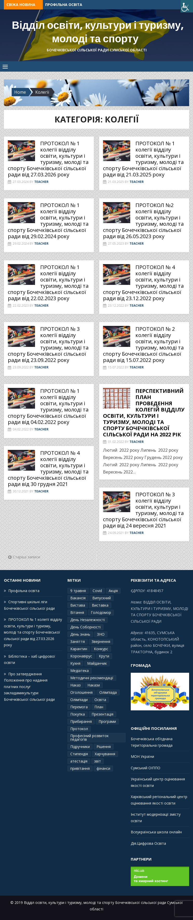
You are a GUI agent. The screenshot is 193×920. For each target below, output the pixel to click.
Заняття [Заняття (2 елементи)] (77, 641)
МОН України (142, 756)
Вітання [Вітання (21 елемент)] (77, 612)
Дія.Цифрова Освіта (148, 843)
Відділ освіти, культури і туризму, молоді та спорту (98, 32)
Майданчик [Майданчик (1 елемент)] (97, 663)
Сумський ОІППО (145, 767)
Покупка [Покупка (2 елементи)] (77, 714)
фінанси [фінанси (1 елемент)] (103, 768)
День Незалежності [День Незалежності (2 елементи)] (87, 619)
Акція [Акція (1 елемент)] (113, 590)
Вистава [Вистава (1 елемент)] (77, 605)
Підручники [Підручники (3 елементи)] (80, 746)
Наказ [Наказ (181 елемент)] (75, 685)
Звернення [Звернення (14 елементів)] (101, 641)
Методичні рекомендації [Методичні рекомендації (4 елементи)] (91, 677)
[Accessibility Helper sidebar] (187, 6)
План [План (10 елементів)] (98, 706)
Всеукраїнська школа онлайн (156, 831)
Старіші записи (26, 556)
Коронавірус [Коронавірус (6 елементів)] (81, 656)
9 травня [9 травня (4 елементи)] (78, 590)
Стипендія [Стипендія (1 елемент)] (79, 753)
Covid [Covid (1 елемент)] (97, 590)
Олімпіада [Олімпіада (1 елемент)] (108, 692)
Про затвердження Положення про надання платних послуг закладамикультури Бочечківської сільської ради (29, 686)
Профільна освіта (63, 4)
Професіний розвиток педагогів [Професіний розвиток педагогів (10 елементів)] (89, 737)
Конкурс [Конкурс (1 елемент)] (101, 648)
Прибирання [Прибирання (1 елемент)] (81, 721)
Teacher (41, 182)
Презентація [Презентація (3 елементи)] (102, 714)
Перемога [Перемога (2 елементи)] (79, 706)
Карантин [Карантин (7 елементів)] (78, 648)
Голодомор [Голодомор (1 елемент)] (101, 612)
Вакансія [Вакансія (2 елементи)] (78, 597)
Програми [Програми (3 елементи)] (107, 721)
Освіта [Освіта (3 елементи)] (100, 699)
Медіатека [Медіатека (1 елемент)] (79, 670)
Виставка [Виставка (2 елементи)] (100, 605)
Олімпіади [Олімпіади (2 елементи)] (79, 699)
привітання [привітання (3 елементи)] (80, 768)
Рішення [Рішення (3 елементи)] (103, 746)
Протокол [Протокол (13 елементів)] (79, 728)
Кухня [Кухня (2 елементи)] (75, 663)
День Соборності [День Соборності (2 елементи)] (85, 626)
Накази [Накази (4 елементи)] (93, 685)
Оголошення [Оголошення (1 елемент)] (81, 692)
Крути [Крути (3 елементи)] (104, 656)
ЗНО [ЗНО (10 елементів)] (101, 634)
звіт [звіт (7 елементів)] (97, 761)
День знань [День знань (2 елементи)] (80, 634)
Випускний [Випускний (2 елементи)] (101, 597)
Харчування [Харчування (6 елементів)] (105, 753)
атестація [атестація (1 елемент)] (78, 761)
